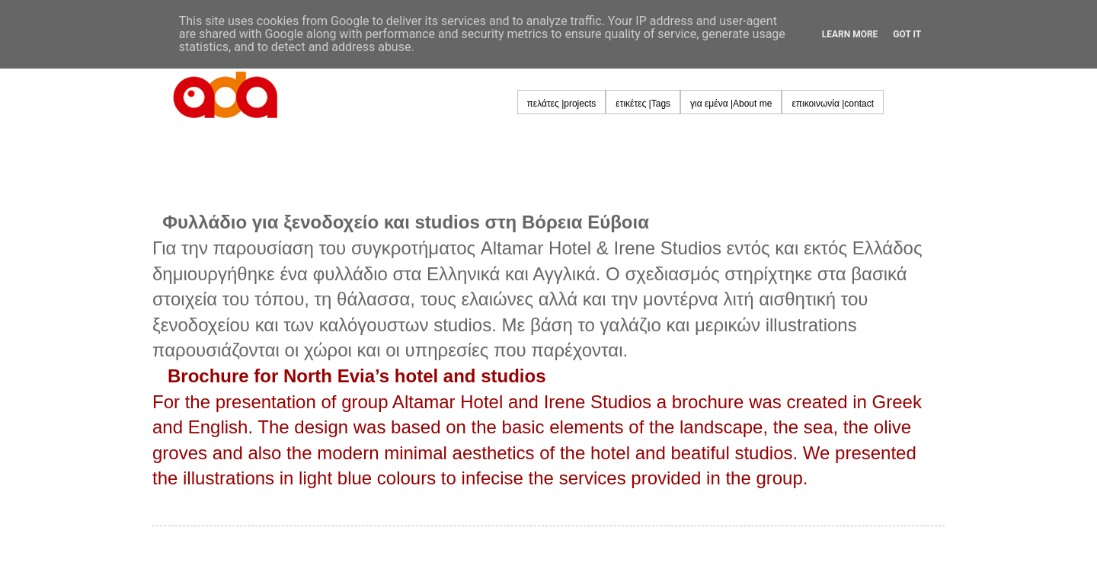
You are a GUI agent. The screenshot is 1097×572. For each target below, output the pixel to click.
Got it (907, 34)
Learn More (850, 34)
